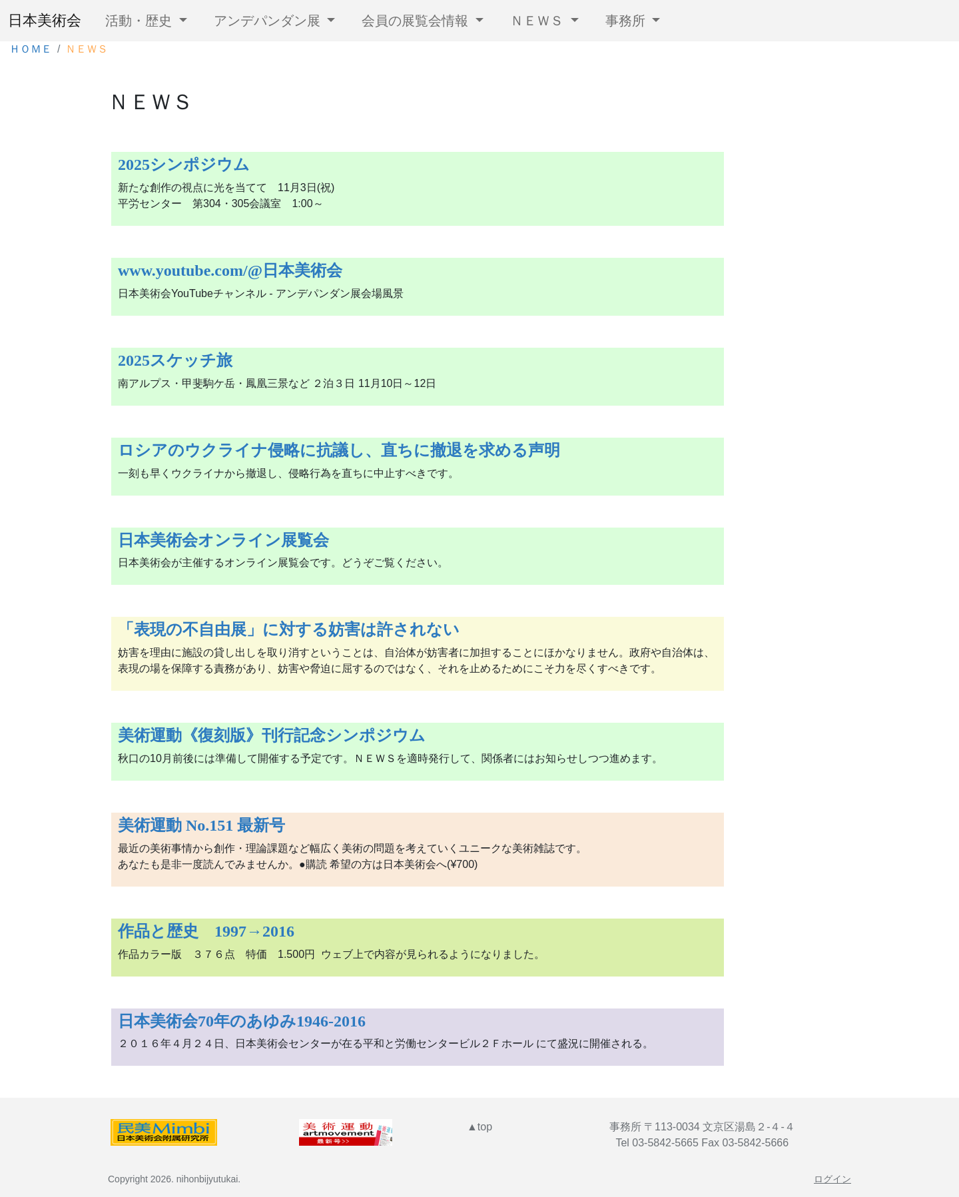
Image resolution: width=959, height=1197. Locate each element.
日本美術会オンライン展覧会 (223, 540)
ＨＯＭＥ (30, 49)
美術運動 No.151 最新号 (201, 825)
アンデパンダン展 (269, 20)
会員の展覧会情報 (417, 20)
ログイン (832, 1179)
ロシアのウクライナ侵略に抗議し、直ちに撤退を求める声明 (339, 450)
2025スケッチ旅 (175, 360)
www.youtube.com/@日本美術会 (230, 270)
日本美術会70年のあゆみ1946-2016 (242, 1021)
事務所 (627, 20)
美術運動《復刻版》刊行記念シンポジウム (272, 735)
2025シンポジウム (184, 164)
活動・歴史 (140, 20)
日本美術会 (44, 21)
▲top (479, 1126)
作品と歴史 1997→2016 (206, 931)
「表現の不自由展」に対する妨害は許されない (289, 629)
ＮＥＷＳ (538, 20)
